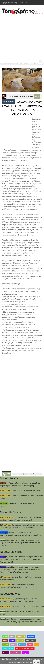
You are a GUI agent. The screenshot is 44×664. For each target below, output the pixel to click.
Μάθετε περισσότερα (24, 662)
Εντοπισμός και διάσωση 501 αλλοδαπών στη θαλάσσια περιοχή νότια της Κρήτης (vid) (21, 518)
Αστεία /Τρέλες (15, 653)
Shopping (25, 653)
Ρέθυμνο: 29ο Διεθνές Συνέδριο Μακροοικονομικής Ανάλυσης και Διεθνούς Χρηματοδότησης (21, 533)
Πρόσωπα (5, 653)
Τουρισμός (22, 644)
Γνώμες (3, 557)
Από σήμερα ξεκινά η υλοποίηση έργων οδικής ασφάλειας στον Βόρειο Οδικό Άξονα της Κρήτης (20, 484)
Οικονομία (4, 532)
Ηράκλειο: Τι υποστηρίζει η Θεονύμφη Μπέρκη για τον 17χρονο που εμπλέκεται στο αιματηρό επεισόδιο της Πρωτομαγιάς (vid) (21, 559)
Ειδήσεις (5, 636)
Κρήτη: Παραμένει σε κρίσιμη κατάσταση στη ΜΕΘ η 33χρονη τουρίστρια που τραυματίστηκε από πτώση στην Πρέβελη (21, 543)
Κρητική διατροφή (8, 649)
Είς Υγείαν (4, 503)
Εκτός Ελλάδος (30, 640)
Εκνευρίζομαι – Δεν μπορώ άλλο (24, 649)
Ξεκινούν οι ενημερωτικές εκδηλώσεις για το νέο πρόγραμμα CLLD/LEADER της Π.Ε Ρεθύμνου (21, 526)
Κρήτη (37, 96)
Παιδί (36, 644)
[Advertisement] (22, 37)
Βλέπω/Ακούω (5, 490)
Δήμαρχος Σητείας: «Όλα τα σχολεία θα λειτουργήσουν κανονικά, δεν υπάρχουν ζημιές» (19, 600)
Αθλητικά (13, 644)
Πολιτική (3, 483)
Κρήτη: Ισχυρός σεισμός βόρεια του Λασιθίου (28, 606)
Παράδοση (20, 640)
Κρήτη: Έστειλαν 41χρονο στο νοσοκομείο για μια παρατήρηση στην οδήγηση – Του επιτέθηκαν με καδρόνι (20, 620)
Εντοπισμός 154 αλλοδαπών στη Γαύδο (26, 490)
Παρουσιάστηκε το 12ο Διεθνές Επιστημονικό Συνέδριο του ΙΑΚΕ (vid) (17, 585)
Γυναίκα (30, 644)
